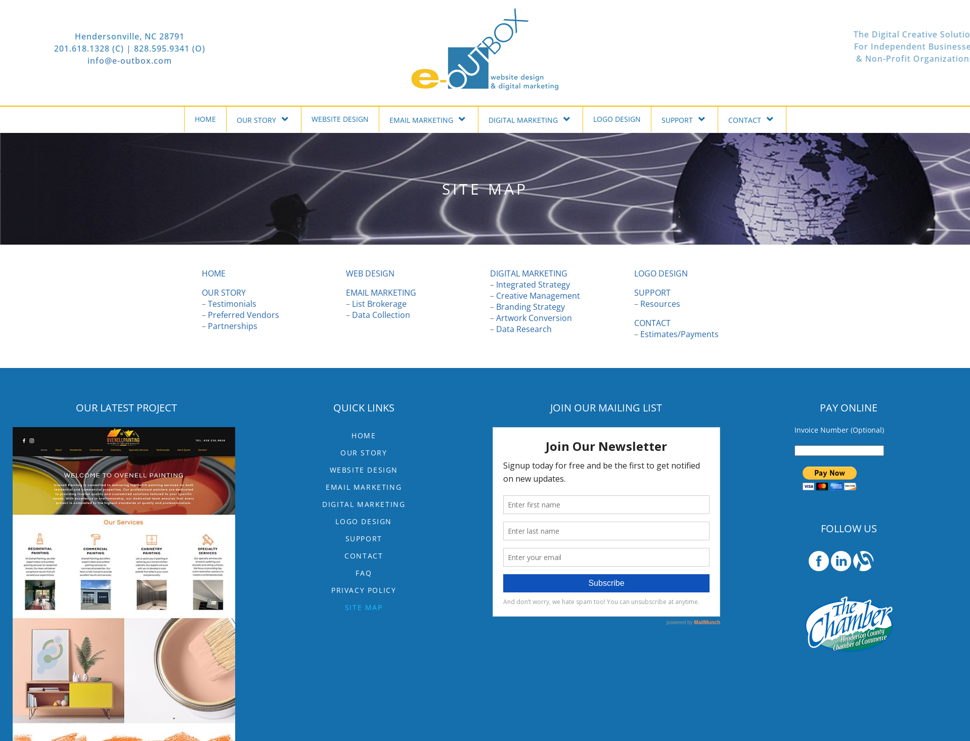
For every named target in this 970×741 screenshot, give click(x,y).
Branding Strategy (530, 306)
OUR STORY (264, 119)
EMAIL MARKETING (428, 119)
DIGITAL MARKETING (530, 119)
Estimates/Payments (679, 334)
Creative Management (538, 295)
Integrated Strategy (533, 284)
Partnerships (232, 326)
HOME (205, 119)
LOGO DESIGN (617, 119)
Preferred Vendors (243, 314)
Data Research (524, 329)
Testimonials (232, 303)
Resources (660, 303)
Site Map (364, 607)
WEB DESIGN (370, 273)
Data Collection (381, 314)
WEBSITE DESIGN (340, 119)
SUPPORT (685, 119)
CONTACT (752, 119)
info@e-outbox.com (70, 60)
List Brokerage (379, 303)
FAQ (364, 573)
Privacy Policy (363, 590)
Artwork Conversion (534, 317)
